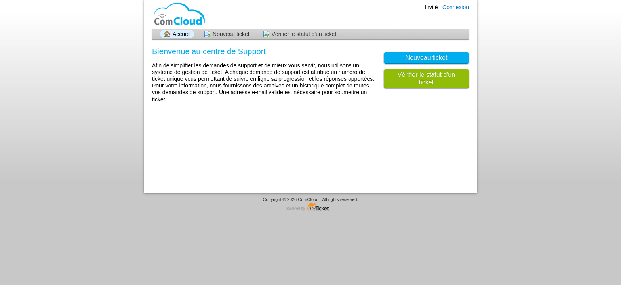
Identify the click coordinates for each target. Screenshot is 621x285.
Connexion (455, 7)
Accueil (181, 34)
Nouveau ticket (231, 34)
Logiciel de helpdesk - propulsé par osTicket (310, 207)
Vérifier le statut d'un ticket (304, 34)
